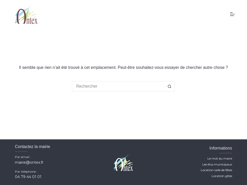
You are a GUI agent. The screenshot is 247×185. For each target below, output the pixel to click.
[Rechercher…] (118, 86)
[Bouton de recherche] (169, 86)
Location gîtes (222, 176)
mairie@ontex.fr (29, 162)
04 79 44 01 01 (28, 176)
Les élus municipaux (217, 164)
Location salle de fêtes (216, 170)
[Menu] (232, 14)
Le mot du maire (219, 158)
